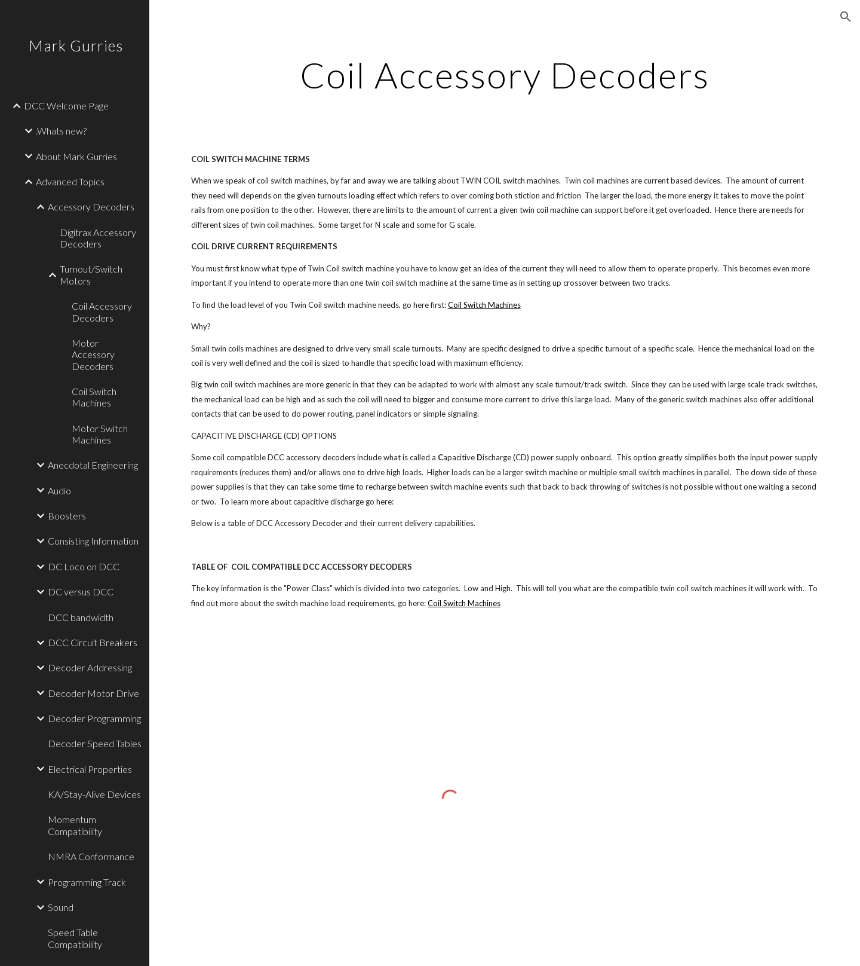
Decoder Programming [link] (94, 718)
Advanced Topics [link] (70, 181)
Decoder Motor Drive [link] (93, 693)
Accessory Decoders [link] (91, 206)
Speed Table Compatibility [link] (75, 938)
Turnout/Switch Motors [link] (91, 274)
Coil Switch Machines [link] (94, 397)
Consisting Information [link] (93, 540)
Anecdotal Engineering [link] (93, 464)
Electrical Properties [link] (90, 769)
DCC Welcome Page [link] (66, 105)
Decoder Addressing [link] (90, 667)
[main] (504, 74)
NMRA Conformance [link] (91, 856)
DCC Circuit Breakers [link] (92, 642)
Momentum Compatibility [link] (75, 825)
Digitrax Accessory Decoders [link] (98, 238)
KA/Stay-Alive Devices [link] (94, 794)
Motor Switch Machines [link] (100, 434)
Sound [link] (60, 907)
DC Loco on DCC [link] (83, 566)
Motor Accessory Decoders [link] (93, 354)
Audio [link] (59, 490)
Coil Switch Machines (484, 305)
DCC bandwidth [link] (80, 617)
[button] (845, 16)
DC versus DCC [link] (80, 591)
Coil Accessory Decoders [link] (102, 311)
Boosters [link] (67, 515)
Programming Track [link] (87, 882)
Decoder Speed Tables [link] (95, 743)
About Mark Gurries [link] (76, 156)
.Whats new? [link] (61, 130)
